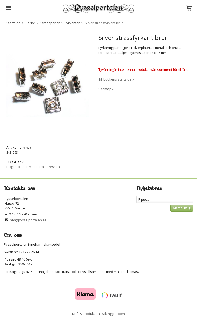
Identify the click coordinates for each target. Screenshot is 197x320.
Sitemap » (106, 89)
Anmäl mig (182, 208)
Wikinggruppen (113, 313)
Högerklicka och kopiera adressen (33, 166)
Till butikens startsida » (116, 79)
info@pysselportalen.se (27, 220)
